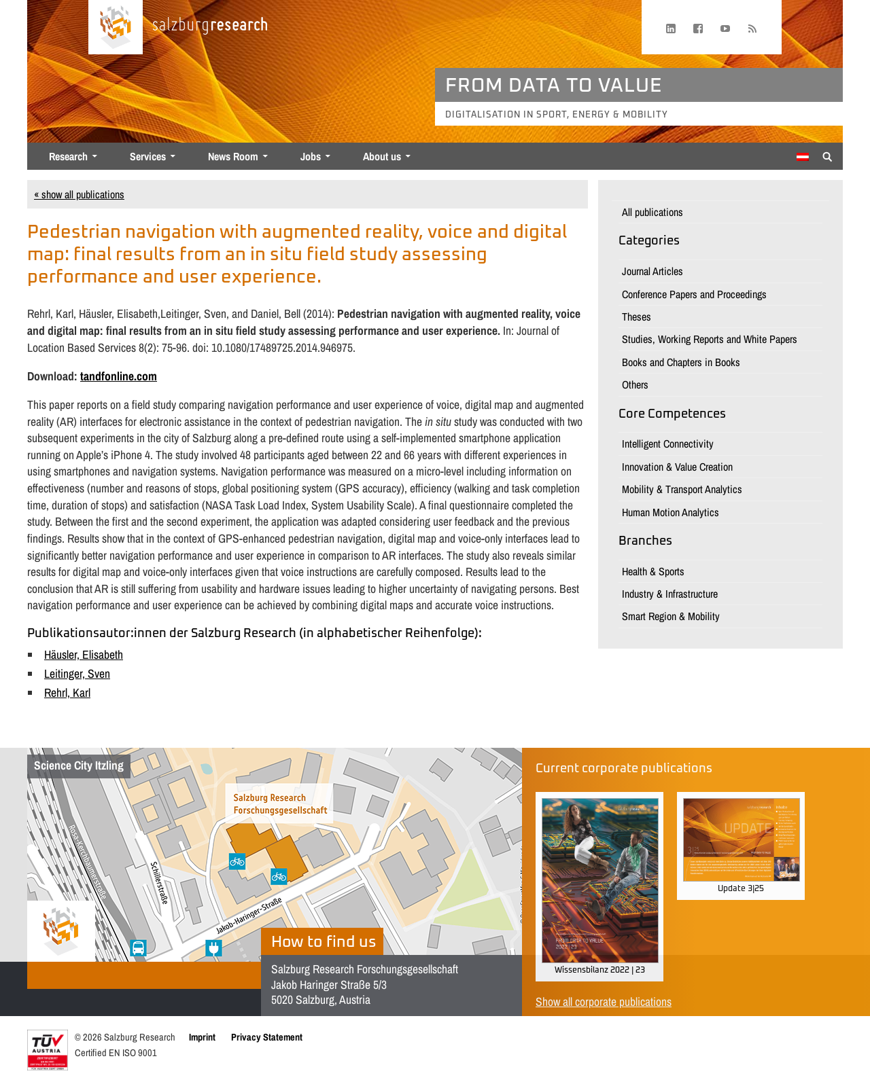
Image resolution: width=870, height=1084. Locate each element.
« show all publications (79, 194)
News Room (233, 156)
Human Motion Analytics (670, 512)
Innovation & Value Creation (677, 466)
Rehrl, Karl (67, 692)
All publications (652, 211)
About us (382, 156)
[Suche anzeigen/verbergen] (827, 155)
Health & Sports (653, 571)
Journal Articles (652, 271)
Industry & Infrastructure (670, 593)
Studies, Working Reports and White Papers (709, 338)
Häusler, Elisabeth (83, 654)
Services (148, 156)
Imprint (202, 1036)
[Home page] (115, 27)
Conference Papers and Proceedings (694, 294)
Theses (636, 316)
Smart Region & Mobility (671, 616)
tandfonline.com (118, 376)
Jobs (310, 156)
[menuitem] (803, 156)
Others (635, 384)
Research (68, 156)
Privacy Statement (266, 1036)
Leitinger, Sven (77, 673)
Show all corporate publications (604, 1001)
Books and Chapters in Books (681, 362)
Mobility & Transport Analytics (682, 489)
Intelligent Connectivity (668, 443)
